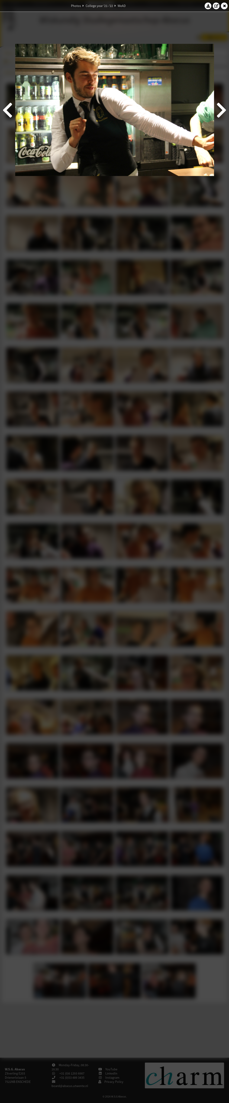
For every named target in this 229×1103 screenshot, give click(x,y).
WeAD (122, 6)
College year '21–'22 (99, 6)
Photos (76, 6)
